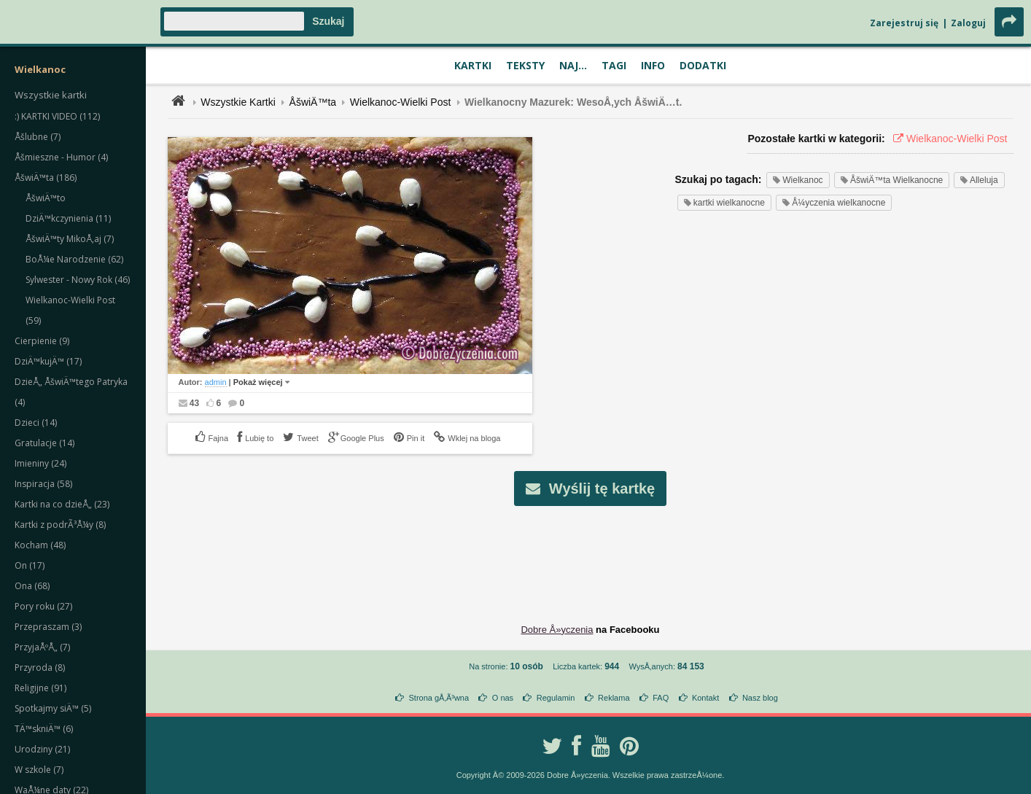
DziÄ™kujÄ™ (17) (48, 361)
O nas (502, 697)
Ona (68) (32, 586)
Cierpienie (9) (42, 341)
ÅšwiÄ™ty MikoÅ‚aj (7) (70, 239)
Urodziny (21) (42, 749)
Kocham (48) (40, 545)
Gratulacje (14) (44, 443)
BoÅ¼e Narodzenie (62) (74, 259)
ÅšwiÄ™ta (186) (46, 177)
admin (216, 382)
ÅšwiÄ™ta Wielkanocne (892, 180)
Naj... (573, 65)
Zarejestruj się (904, 23)
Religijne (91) (40, 688)
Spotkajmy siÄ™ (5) (53, 708)
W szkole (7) (39, 769)
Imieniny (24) (40, 463)
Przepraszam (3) (48, 626)
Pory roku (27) (43, 606)
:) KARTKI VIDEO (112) (57, 116)
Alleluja (978, 180)
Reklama (613, 697)
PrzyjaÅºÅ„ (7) (42, 647)
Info (653, 65)
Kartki (472, 65)
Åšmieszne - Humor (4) (61, 157)
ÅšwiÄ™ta (313, 102)
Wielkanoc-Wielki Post (400, 102)
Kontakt (705, 697)
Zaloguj (968, 23)
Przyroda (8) (40, 667)
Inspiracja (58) (43, 484)
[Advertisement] (590, 553)
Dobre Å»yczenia (557, 629)
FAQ (661, 697)
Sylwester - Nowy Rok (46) (78, 279)
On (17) (29, 565)
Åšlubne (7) (38, 137)
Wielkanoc (798, 180)
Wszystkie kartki (51, 94)
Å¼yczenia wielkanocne (833, 203)
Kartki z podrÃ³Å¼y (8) (60, 524)
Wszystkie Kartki (238, 102)
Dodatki (703, 65)
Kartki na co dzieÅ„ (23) (62, 504)
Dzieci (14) (36, 422)
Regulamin (556, 697)
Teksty (525, 65)
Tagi (614, 65)
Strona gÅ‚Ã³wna (439, 697)
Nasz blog (760, 697)
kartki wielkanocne (724, 203)
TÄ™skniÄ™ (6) (44, 729)
